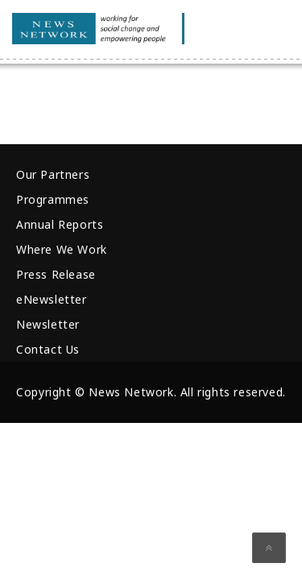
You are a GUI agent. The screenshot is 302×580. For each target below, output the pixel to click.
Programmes (52, 199)
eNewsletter (51, 299)
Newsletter (48, 324)
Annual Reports (59, 224)
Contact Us (48, 349)
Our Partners (52, 174)
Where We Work (61, 249)
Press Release (56, 274)
